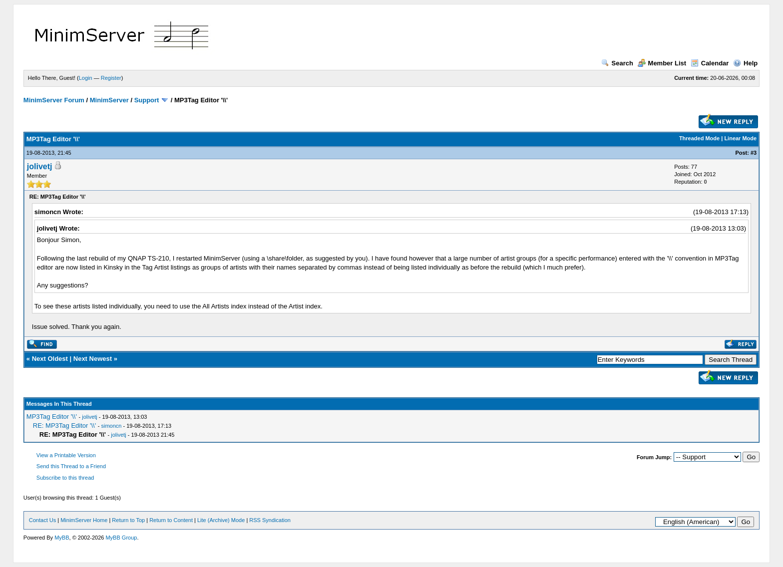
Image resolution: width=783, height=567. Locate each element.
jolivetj (39, 166)
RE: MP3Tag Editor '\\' (64, 425)
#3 (754, 153)
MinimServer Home (83, 520)
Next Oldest (50, 358)
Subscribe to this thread (65, 478)
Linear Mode (740, 138)
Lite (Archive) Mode (221, 520)
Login (85, 78)
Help (745, 63)
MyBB (61, 538)
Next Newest (92, 358)
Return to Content (171, 520)
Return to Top (128, 520)
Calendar (710, 63)
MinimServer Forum (53, 100)
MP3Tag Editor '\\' (51, 416)
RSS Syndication (270, 520)
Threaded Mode (699, 138)
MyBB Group (121, 538)
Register (111, 78)
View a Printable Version (66, 455)
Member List (662, 63)
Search (617, 63)
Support (146, 100)
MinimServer (109, 100)
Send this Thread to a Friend (71, 466)
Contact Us (42, 520)
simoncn (111, 426)
